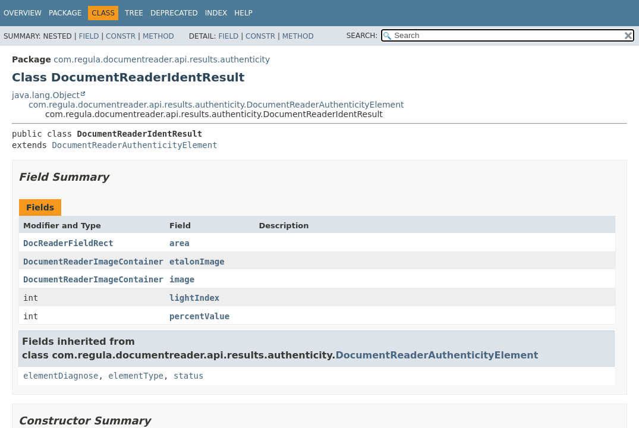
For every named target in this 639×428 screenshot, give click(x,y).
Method (158, 36)
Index (216, 13)
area (179, 243)
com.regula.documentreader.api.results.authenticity (161, 59)
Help (243, 13)
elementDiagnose (60, 375)
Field (88, 36)
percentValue (199, 316)
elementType (135, 375)
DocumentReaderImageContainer (93, 261)
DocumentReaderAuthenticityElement (134, 145)
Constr (121, 36)
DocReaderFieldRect (68, 243)
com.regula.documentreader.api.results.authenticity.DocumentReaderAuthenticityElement (216, 104)
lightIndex (194, 298)
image (181, 279)
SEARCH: (362, 36)
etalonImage (197, 261)
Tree (134, 13)
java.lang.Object (46, 95)
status (189, 375)
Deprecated (174, 13)
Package (65, 13)
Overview (23, 13)
